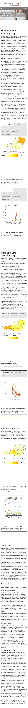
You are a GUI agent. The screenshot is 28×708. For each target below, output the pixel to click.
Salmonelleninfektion (17, 124)
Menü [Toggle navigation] (3, 9)
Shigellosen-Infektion (16, 131)
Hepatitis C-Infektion (6, 134)
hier (8, 44)
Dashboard (13, 556)
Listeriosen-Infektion (6, 131)
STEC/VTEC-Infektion (17, 128)
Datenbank (15, 568)
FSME (3, 316)
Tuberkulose (21, 313)
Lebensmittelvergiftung (7, 124)
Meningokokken (5, 313)
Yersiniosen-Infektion (6, 128)
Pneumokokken (14, 313)
